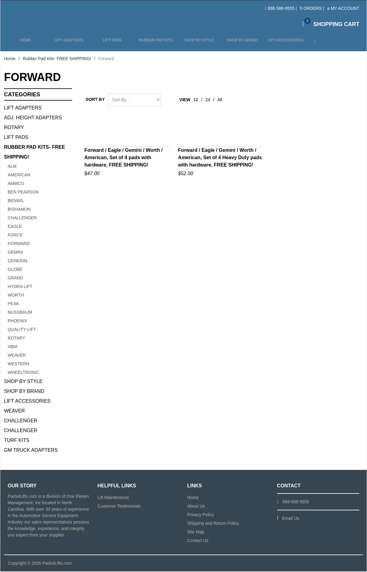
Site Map (195, 532)
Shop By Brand (24, 391)
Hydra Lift (20, 287)
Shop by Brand (241, 43)
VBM (12, 347)
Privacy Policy (200, 515)
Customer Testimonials (119, 506)
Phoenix (17, 321)
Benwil (16, 201)
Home (25, 43)
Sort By (95, 100)
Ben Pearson (23, 192)
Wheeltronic (23, 372)
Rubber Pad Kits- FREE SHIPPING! (57, 59)
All (220, 100)
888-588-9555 (281, 8)
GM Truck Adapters (31, 450)
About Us (196, 506)
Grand (15, 278)
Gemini (15, 252)
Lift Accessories (283, 43)
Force (15, 235)
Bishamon (19, 209)
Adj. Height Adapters (33, 118)
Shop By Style (23, 382)
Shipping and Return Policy (213, 523)
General (18, 261)
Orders (311, 8)
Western (18, 364)
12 (195, 100)
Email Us (290, 518)
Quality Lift (22, 330)
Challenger (22, 218)
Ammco (16, 184)
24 (207, 100)
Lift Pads (111, 43)
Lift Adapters (68, 43)
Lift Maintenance (113, 498)
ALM (12, 166)
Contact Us (197, 541)
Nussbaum (20, 312)
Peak (13, 304)
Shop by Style (198, 43)
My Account (343, 8)
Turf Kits (16, 440)
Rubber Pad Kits (154, 43)
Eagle (15, 227)
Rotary (14, 128)
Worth (16, 295)
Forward (19, 244)
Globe (15, 269)
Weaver (17, 355)
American (19, 175)
